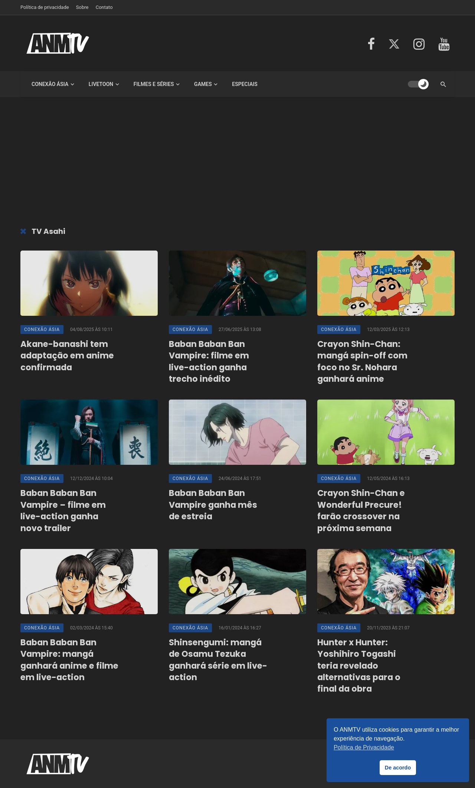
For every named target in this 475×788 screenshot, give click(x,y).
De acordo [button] (398, 768)
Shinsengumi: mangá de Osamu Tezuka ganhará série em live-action (218, 660)
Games (203, 84)
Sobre (82, 7)
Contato (104, 7)
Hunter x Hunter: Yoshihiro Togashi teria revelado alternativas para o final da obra (358, 666)
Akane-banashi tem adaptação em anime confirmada (67, 355)
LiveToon (101, 84)
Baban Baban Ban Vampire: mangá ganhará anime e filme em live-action (69, 660)
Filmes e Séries (154, 84)
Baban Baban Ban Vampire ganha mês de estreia (213, 504)
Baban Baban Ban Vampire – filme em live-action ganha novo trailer (63, 510)
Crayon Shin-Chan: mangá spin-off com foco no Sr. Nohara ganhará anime (362, 361)
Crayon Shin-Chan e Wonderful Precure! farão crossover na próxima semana (361, 510)
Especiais (245, 84)
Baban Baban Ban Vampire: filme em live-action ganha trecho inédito (209, 361)
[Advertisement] (237, 164)
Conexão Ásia (50, 84)
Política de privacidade (44, 7)
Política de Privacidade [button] (364, 747)
